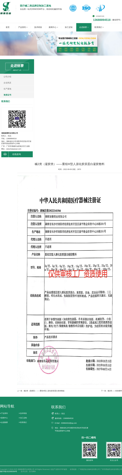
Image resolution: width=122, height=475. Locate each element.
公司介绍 (7, 77)
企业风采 (7, 83)
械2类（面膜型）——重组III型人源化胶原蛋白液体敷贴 (44, 391)
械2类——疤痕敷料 (115, 391)
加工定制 (68, 27)
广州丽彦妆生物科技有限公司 (89, 469)
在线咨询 (11, 154)
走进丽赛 (84, 27)
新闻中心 (53, 27)
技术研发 (38, 27)
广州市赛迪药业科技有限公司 (111, 469)
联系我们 (99, 27)
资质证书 (7, 95)
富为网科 (32, 471)
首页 (8, 27)
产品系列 (23, 27)
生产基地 (7, 89)
